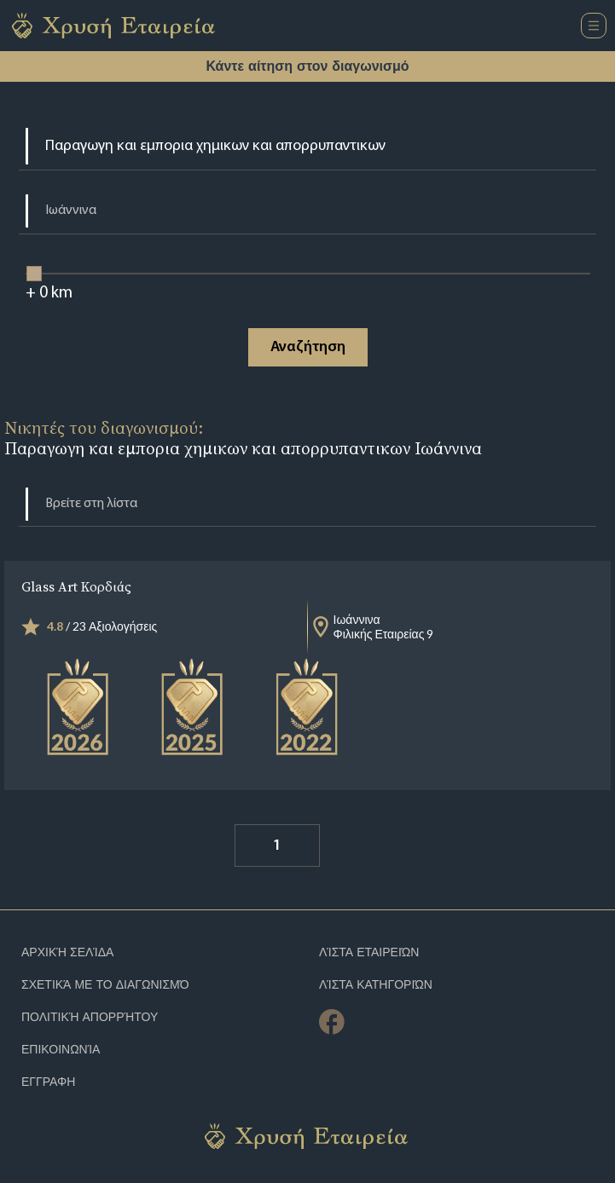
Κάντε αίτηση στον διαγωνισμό (307, 66)
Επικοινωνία (60, 1050)
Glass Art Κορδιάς (76, 586)
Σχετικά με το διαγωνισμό (105, 985)
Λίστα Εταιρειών (369, 952)
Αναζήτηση (307, 347)
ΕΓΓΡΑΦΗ (48, 1082)
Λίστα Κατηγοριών (375, 985)
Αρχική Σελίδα (67, 952)
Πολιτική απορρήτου (89, 1017)
